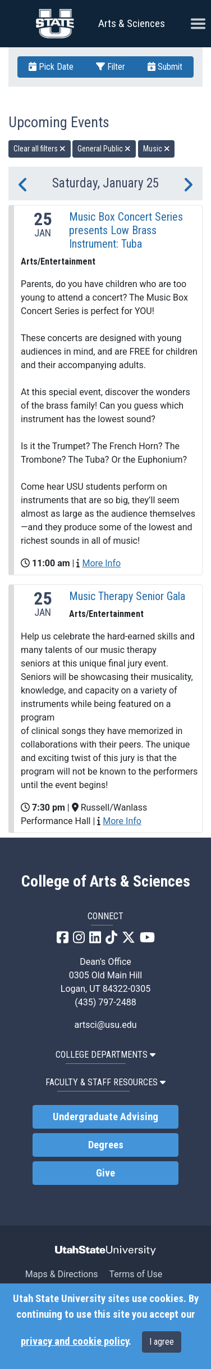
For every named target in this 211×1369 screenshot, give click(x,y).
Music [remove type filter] (156, 148)
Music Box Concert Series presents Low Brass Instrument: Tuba (126, 230)
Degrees (105, 1145)
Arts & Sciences (131, 23)
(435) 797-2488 (105, 1002)
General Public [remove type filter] (104, 148)
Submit (165, 66)
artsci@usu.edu (105, 1024)
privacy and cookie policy (75, 1341)
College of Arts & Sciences (105, 881)
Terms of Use (135, 1274)
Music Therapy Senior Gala (127, 596)
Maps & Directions (61, 1274)
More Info (101, 563)
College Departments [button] (105, 1054)
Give (105, 1173)
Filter (110, 66)
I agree (161, 1341)
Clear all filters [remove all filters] (39, 148)
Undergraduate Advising (105, 1117)
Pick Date (51, 66)
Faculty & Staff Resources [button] (105, 1082)
